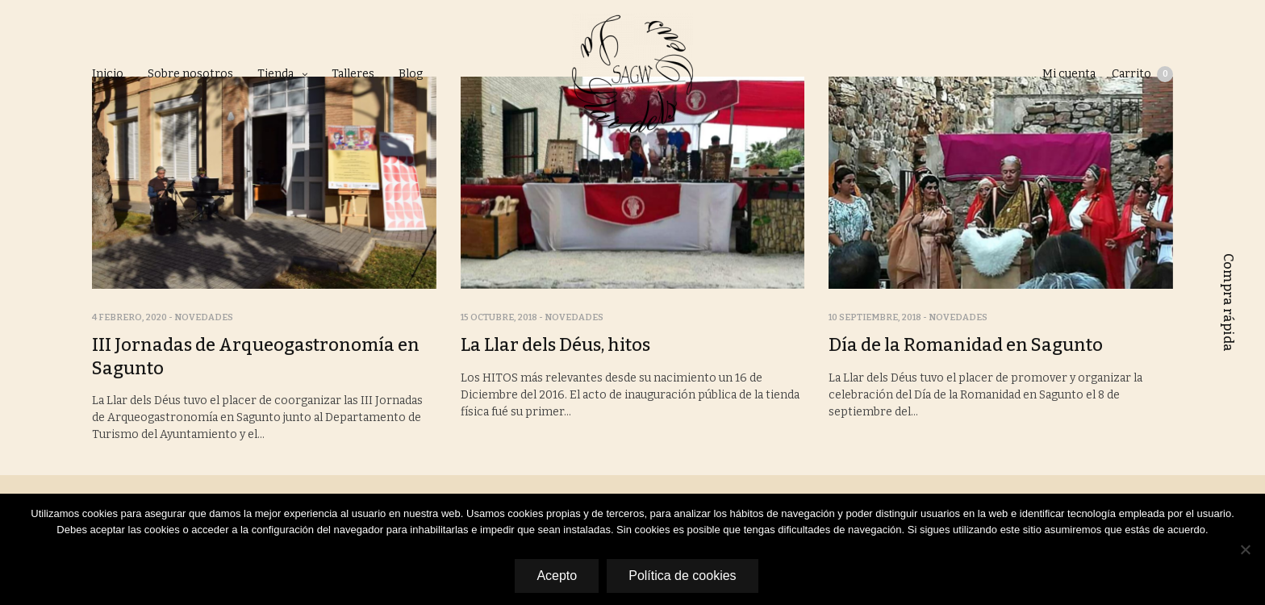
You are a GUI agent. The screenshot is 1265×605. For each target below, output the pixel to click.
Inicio (107, 74)
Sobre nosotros (190, 74)
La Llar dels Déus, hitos (555, 345)
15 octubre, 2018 (499, 317)
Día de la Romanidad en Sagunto (966, 345)
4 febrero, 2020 (129, 317)
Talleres (353, 74)
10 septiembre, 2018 (875, 317)
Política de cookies (682, 575)
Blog (411, 74)
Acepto (556, 575)
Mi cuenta (1069, 74)
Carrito (1142, 74)
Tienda (275, 74)
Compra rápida (1228, 302)
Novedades (203, 317)
